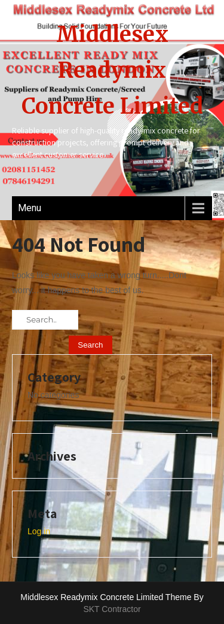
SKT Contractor (111, 609)
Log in (38, 531)
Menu (29, 208)
